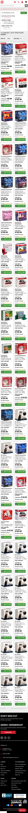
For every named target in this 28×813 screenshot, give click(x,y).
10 (22, 41)
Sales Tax (17, 774)
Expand (23, 13)
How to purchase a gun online (18, 781)
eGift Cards (3, 785)
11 (23, 41)
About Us (3, 768)
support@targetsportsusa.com (11, 757)
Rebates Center (19, 768)
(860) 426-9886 (18, 2)
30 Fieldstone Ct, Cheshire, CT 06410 (7, 749)
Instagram (2, 738)
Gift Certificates (19, 772)
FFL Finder (13, 785)
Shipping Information (20, 770)
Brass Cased (7, 27)
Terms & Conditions (5, 770)
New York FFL (14, 787)
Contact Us (3, 766)
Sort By (3, 38)
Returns (2, 783)
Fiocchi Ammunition (9, 23)
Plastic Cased (7, 29)
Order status (4, 781)
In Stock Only (7, 17)
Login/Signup (22, 2)
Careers (2, 774)
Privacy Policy (4, 772)
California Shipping (16, 789)
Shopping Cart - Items (26, 2)
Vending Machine (19, 766)
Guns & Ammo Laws (16, 783)
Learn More (8, 732)
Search (26, 5)
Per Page (16, 38)
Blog (2, 764)
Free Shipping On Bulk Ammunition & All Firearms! (12, 9)
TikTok (9, 738)
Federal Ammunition (9, 22)
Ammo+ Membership (20, 764)
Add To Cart (7, 73)
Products (15, 2)
